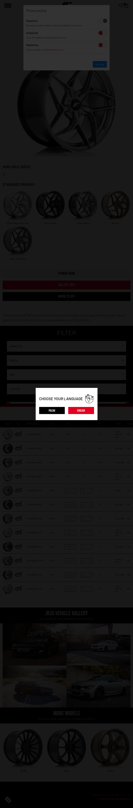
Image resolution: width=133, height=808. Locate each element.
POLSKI (52, 410)
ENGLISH (81, 410)
